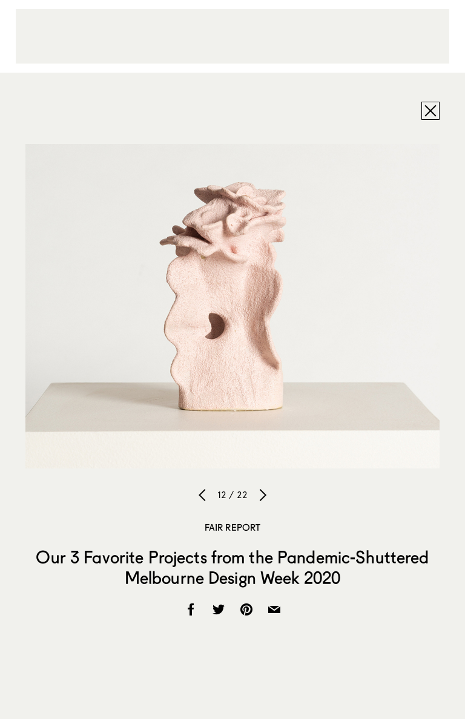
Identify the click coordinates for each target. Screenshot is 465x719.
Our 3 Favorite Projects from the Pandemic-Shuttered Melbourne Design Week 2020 (232, 567)
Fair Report (233, 527)
